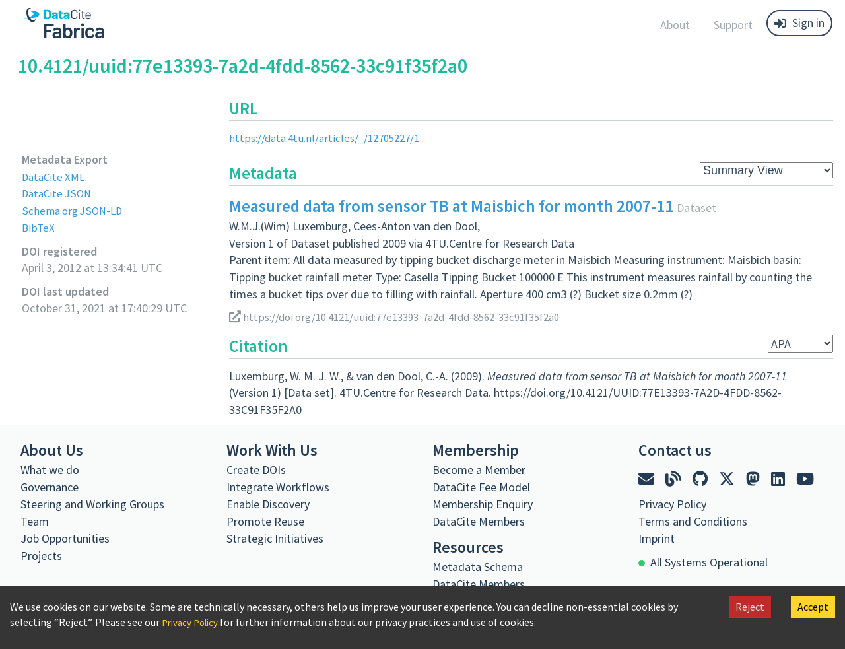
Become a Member (478, 469)
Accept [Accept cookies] (812, 606)
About (675, 24)
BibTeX (38, 227)
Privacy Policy (193, 622)
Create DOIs (256, 469)
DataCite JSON (59, 193)
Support (733, 24)
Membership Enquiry (482, 504)
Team (34, 521)
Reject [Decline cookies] (749, 606)
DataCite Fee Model (481, 487)
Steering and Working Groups (92, 504)
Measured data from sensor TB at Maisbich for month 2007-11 (451, 206)
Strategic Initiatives (274, 538)
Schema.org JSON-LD (75, 210)
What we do (49, 469)
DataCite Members (478, 521)
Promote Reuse (265, 521)
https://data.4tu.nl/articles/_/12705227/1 (330, 137)
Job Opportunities (65, 538)
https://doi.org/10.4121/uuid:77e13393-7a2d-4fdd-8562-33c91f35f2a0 (409, 316)
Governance (49, 487)
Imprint (656, 538)
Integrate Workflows (277, 487)
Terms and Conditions (692, 521)
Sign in (799, 22)
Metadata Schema (477, 566)
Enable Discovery (268, 504)
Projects (41, 555)
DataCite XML (55, 176)
